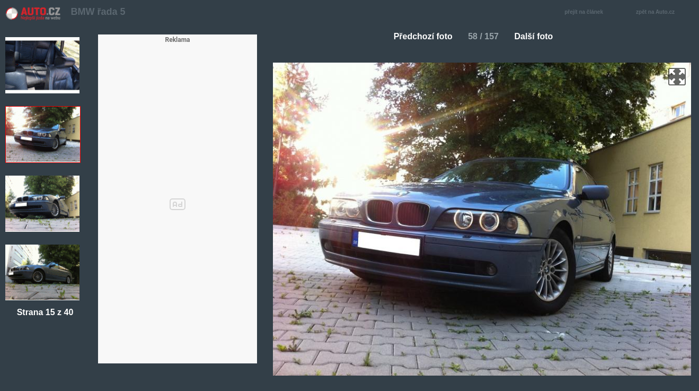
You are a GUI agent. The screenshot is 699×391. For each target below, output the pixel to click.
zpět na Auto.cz (661, 12)
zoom (677, 76)
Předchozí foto (419, 36)
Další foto (537, 36)
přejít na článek (586, 12)
